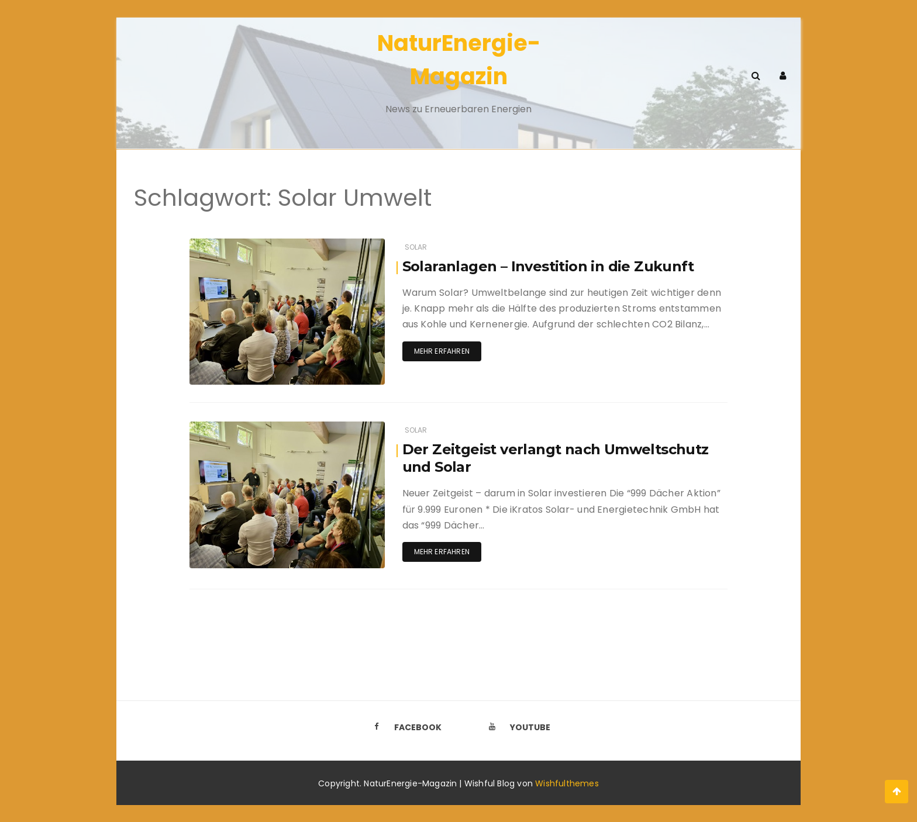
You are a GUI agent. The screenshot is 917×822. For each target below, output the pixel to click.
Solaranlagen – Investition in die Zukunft (548, 266)
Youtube (516, 727)
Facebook (404, 727)
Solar (416, 247)
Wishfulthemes (567, 783)
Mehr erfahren (442, 351)
